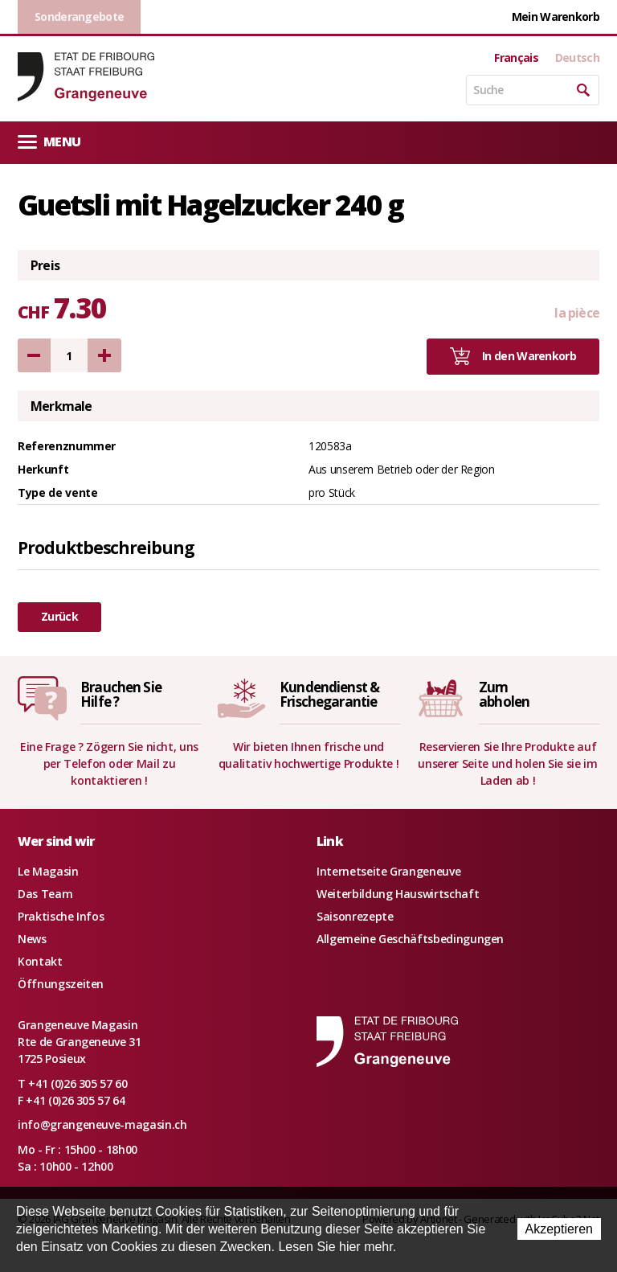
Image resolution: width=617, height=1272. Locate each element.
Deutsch (577, 58)
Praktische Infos (61, 916)
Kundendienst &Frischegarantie (329, 695)
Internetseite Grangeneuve (388, 871)
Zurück (59, 616)
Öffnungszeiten (61, 983)
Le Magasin (48, 871)
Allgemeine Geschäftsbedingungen (410, 938)
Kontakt (40, 961)
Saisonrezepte (355, 916)
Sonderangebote (79, 16)
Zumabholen (504, 695)
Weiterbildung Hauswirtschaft (398, 893)
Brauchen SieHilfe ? (120, 695)
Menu (49, 141)
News (32, 938)
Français (515, 58)
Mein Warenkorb (555, 16)
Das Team (45, 893)
